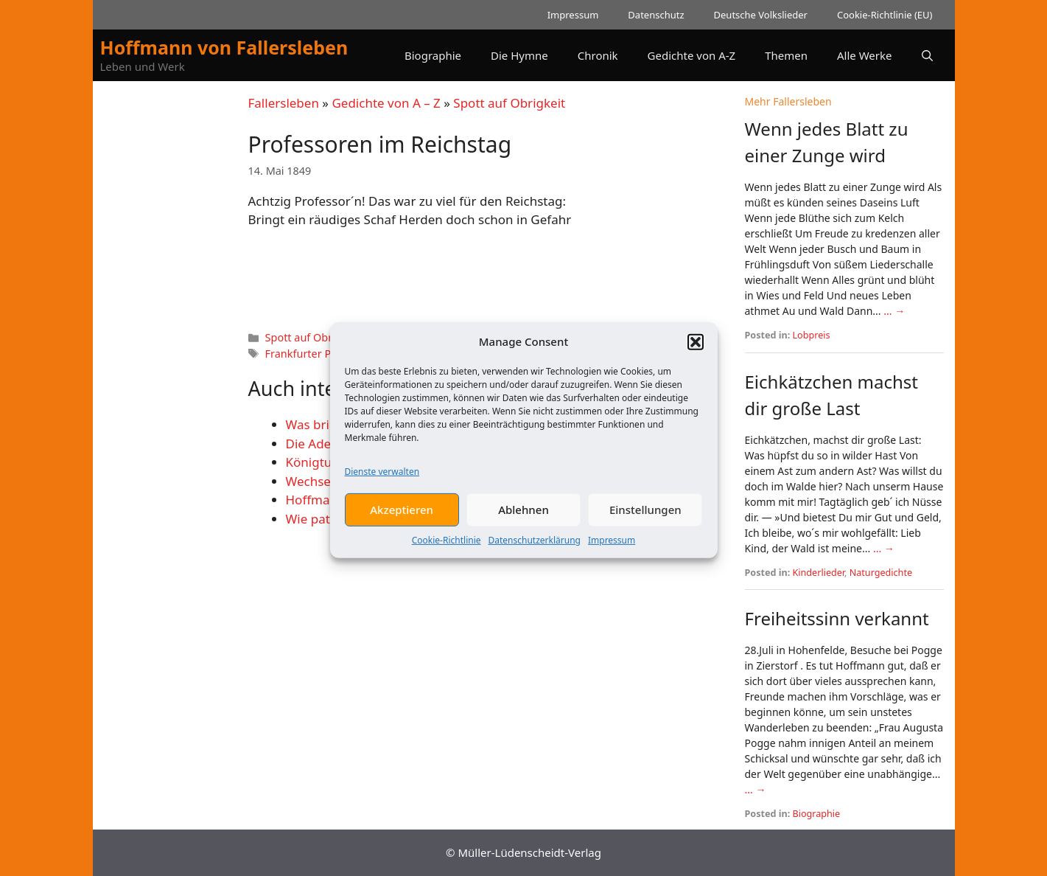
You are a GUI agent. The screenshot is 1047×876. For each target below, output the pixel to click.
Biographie (433, 55)
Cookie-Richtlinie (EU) (885, 14)
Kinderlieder (819, 572)
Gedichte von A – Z (386, 102)
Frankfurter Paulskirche (323, 354)
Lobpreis (811, 335)
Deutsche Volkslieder (761, 14)
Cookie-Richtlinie (446, 549)
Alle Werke (864, 55)
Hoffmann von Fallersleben (224, 47)
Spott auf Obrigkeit (509, 102)
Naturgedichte (881, 572)
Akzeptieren (401, 518)
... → (894, 311)
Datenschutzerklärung (535, 549)
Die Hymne (519, 55)
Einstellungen (645, 518)
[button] (695, 351)
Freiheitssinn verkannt (837, 618)
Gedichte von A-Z (692, 55)
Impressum (611, 549)
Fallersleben (283, 102)
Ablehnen (523, 518)
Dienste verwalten (382, 480)
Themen (786, 55)
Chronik (598, 55)
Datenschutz (656, 14)
